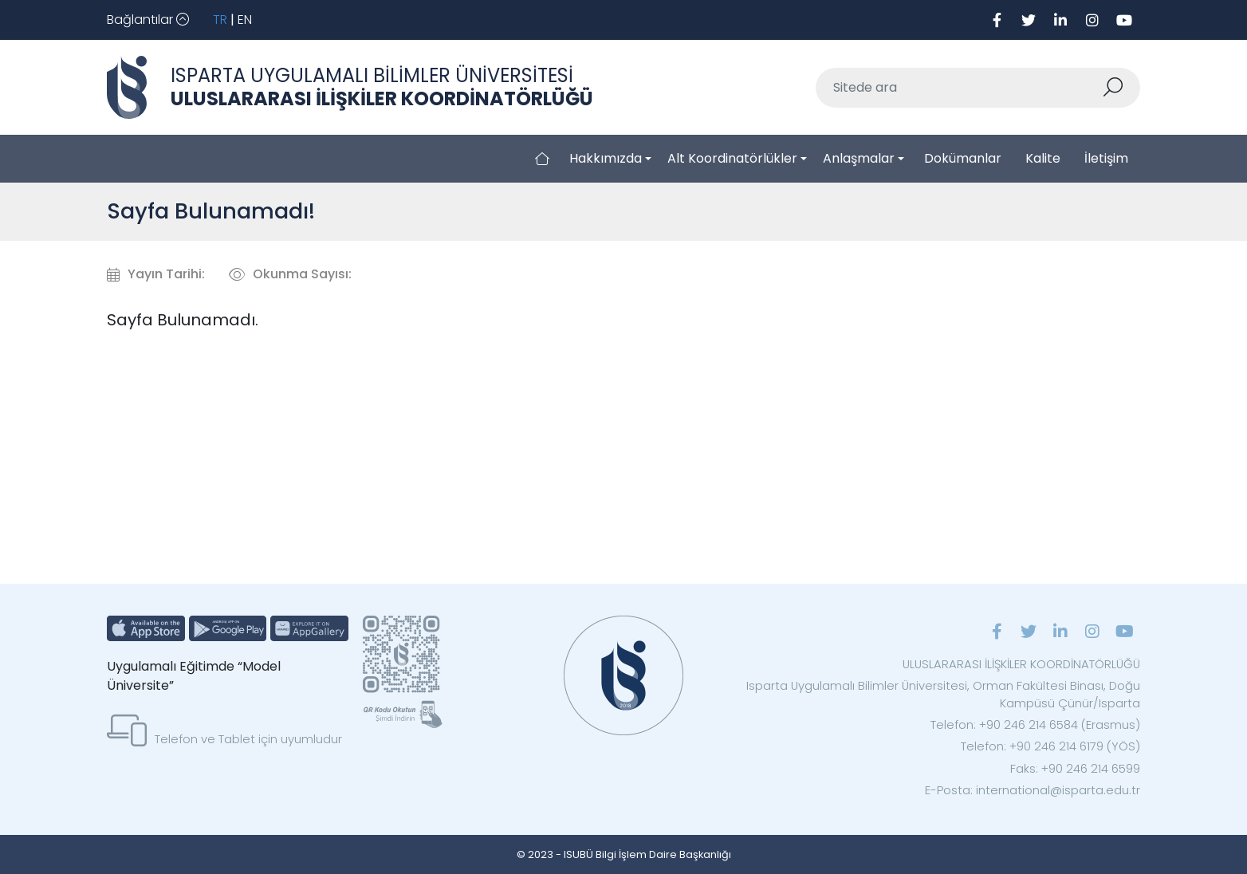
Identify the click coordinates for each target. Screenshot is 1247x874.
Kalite (1042, 158)
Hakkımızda (605, 158)
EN (245, 19)
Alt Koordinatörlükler (732, 158)
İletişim (1106, 158)
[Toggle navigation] (148, 20)
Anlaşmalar (859, 158)
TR (220, 19)
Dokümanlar (962, 158)
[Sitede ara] (959, 88)
